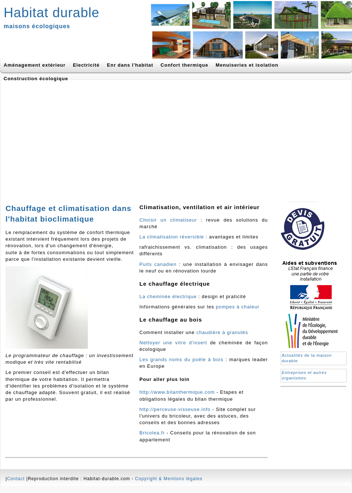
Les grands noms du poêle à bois (181, 359)
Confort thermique (184, 65)
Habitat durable (52, 12)
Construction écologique (36, 78)
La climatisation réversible (171, 237)
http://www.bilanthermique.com (177, 392)
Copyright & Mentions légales (168, 478)
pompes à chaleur (237, 306)
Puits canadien (158, 264)
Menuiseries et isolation (247, 65)
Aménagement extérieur (34, 65)
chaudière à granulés (222, 332)
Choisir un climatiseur (170, 220)
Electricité (86, 65)
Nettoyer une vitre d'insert (173, 342)
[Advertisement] (104, 138)
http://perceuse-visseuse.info (174, 409)
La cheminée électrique (168, 296)
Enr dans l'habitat (130, 65)
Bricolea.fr (152, 432)
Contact (16, 478)
